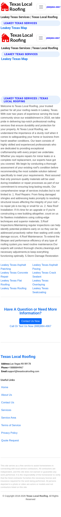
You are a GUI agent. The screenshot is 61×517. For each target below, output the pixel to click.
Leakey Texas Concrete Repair (14, 274)
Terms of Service (11, 425)
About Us (6, 394)
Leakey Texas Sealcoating (40, 290)
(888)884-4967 (53, 7)
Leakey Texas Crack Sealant (44, 274)
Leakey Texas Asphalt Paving (45, 266)
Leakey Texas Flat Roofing (11, 282)
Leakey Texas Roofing (13, 288)
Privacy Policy (9, 432)
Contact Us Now (30, 321)
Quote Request (10, 440)
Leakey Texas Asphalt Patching (13, 266)
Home (4, 387)
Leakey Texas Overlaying (40, 282)
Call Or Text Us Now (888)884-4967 (30, 326)
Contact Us (7, 402)
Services (6, 410)
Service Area (8, 417)
